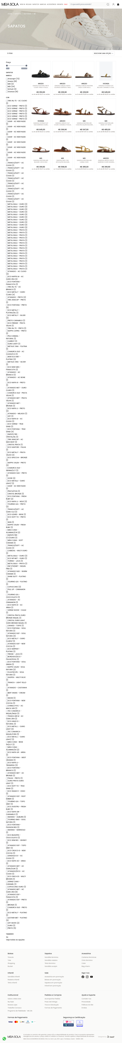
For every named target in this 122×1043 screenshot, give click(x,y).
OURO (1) (10, 925)
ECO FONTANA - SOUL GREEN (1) (16, 663)
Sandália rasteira (51, 960)
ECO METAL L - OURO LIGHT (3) (15, 727)
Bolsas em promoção (53, 980)
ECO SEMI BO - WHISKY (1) (16, 841)
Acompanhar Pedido (52, 999)
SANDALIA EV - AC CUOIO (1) (14, 857)
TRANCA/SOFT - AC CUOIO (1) (15, 164)
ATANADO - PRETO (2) (16, 297)
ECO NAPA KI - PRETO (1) (15, 383)
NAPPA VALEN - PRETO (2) (16, 464)
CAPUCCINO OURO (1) (16, 886)
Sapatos (35, 4)
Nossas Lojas (12, 1005)
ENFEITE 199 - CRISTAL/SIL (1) (12, 435)
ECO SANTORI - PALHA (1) (16, 448)
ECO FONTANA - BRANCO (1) (13, 769)
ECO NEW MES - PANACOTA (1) (13, 368)
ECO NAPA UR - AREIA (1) (15, 753)
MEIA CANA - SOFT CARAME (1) (14, 541)
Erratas (84, 1008)
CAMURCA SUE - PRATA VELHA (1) (16, 394)
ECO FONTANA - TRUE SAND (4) (16, 430)
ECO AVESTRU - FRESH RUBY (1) (16, 807)
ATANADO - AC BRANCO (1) (13, 373)
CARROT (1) (11, 341)
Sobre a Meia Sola (14, 999)
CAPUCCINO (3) (13, 587)
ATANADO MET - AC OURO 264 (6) (15, 890)
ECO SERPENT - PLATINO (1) (13, 650)
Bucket (10, 966)
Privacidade (86, 1002)
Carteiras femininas (89, 957)
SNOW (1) (11, 698)
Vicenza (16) (12, 91)
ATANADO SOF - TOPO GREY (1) (16, 846)
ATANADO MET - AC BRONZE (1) (15, 774)
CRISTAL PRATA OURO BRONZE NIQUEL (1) (15, 616)
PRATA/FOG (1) (13, 491)
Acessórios (51, 4)
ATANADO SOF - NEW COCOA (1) (15, 644)
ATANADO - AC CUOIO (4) (16, 272)
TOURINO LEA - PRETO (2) (16, 505)
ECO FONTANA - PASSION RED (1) (13, 825)
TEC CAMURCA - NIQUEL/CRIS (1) (13, 732)
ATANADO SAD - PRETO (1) (16, 474)
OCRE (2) (10, 478)
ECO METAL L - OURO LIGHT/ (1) (15, 738)
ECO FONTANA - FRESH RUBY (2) (16, 497)
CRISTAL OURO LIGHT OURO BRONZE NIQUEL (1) (16, 621)
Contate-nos (86, 999)
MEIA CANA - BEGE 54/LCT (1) (14, 743)
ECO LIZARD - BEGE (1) (16, 514)
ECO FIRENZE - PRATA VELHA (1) (15, 324)
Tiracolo (11, 957)
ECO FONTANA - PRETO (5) (16, 306)
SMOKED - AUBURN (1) (16, 817)
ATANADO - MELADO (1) (16, 413)
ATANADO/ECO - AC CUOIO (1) (15, 872)
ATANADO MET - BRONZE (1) (13, 404)
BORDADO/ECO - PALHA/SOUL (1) (14, 657)
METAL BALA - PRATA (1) (16, 230)
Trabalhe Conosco (14, 1008)
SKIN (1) (10, 522)
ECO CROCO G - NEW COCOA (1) (16, 851)
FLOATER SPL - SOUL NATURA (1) (15, 673)
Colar (84, 963)
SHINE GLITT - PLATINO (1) (16, 577)
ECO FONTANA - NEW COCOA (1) (15, 701)
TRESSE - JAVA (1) (14, 654)
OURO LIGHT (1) (13, 343)
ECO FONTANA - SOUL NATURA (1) (16, 629)
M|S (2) (10, 84)
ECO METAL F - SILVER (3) (15, 316)
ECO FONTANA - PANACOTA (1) (13, 283)
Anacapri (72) (13, 78)
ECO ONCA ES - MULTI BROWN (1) (16, 877)
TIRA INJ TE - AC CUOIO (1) (16, 102)
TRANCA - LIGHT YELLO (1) (16, 683)
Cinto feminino (87, 960)
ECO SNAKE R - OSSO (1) (15, 792)
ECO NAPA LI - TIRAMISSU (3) (12, 763)
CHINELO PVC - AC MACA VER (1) (14, 707)
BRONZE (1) (11, 905)
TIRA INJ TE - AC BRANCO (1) (13, 288)
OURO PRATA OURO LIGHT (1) (15, 782)
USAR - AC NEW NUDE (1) (16, 122)
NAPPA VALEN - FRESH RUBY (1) (16, 526)
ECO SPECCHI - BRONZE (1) (16, 458)
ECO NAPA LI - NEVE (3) (16, 501)
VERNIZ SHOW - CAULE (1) (16, 611)
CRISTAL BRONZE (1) (15, 493)
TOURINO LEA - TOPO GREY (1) (15, 802)
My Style (11, 1002)
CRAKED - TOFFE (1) (15, 625)
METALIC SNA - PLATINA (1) (16, 347)
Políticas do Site (87, 1005)
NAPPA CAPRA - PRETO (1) (16, 332)
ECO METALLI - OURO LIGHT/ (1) (15, 482)
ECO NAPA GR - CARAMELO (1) (13, 813)
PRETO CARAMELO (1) (15, 320)
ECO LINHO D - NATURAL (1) (13, 722)
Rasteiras (27, 14)
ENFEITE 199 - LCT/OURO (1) (12, 536)
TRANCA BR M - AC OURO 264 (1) (14, 717)
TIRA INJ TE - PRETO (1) (16, 328)
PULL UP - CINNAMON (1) (15, 590)
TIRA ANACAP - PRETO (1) (16, 301)
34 (34, 14)
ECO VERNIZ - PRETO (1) (16, 106)
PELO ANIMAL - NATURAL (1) (13, 337)
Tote (9, 960)
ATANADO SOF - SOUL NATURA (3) (16, 634)
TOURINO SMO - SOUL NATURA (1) (16, 820)
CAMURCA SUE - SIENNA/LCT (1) (13, 469)
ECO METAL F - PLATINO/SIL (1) (13, 311)
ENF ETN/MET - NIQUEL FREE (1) (16, 567)
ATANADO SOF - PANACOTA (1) (13, 895)
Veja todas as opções (15, 939)
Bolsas (29, 4)
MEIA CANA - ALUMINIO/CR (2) (13, 531)
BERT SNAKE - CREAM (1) (15, 694)
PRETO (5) (11, 928)
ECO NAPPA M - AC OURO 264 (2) (15, 277)
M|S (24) (10, 86)
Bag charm (86, 966)
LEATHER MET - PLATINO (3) (16, 919)
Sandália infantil (14, 977)
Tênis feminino (50, 963)
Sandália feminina (51, 957)
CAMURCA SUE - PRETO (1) (16, 908)
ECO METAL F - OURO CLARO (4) (15, 293)
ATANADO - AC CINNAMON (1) (13, 601)
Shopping (11, 963)
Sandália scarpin (51, 966)
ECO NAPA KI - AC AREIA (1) (14, 606)
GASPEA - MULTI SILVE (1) (16, 678)
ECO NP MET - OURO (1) (16, 558)
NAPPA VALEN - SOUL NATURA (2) (15, 668)
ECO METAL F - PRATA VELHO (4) (15, 453)
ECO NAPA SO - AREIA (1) (16, 862)
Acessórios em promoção (54, 977)
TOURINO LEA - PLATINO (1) (16, 582)
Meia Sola (10, 14)
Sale (65, 4)
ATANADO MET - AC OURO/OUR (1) (15, 867)
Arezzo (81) (11, 81)
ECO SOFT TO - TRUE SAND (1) (15, 787)
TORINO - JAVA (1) (14, 561)
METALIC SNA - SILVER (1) (16, 363)
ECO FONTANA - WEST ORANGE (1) (16, 758)
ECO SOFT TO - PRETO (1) (16, 518)
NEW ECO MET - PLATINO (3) (13, 357)
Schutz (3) (11, 89)
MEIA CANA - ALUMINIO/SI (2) (12, 748)
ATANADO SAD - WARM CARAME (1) (16, 572)
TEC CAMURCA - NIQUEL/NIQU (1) (13, 712)
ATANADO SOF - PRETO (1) (16, 900)
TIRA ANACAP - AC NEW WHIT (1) (14, 440)
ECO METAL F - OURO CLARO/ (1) (15, 639)
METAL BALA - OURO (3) (16, 204)
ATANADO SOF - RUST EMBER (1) (16, 797)
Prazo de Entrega (51, 1002)
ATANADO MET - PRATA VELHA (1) (16, 399)
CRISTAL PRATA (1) (14, 444)
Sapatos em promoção (53, 983)
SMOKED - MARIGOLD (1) (15, 831)
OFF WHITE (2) (12, 923)
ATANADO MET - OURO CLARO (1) (16, 389)
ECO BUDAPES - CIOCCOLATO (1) (13, 836)
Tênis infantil (12, 983)
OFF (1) (9, 416)
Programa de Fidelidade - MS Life (20, 1011)
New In (22, 4)
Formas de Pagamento (53, 1008)
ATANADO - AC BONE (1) (15, 378)
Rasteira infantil (13, 980)
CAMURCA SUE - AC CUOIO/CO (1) (15, 352)
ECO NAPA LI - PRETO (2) (15, 409)
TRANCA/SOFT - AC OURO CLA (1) (15, 510)
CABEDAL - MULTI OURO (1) (16, 551)
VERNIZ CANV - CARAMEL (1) (13, 882)
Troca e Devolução (52, 1005)
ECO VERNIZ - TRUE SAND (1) (14, 425)
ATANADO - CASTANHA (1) (16, 688)
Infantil (60, 4)
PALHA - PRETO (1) (14, 778)
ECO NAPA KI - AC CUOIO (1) (14, 420)
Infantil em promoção (53, 986)
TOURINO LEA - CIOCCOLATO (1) (13, 595)
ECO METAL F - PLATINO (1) (16, 913)
